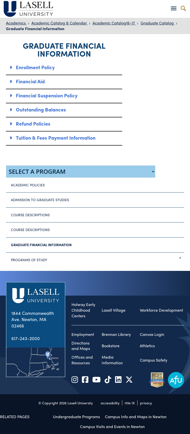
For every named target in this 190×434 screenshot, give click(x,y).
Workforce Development (161, 310)
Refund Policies (33, 123)
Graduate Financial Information (35, 28)
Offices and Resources (82, 360)
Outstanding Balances (41, 109)
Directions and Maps (80, 345)
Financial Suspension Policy (46, 95)
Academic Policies (28, 184)
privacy (146, 402)
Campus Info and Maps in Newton (135, 416)
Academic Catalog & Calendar (59, 23)
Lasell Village (113, 310)
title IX (130, 402)
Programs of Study (97, 258)
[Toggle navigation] (173, 8)
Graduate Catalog (158, 23)
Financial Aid (30, 81)
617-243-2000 (25, 338)
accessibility (110, 402)
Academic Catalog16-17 (114, 23)
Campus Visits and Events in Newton (112, 426)
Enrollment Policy (35, 67)
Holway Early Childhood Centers (83, 310)
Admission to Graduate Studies (40, 199)
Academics (16, 23)
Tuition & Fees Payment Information (55, 137)
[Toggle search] (183, 8)
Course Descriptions (30, 214)
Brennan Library (116, 334)
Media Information (112, 360)
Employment (82, 334)
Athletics (147, 345)
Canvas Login (152, 334)
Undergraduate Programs (76, 416)
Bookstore (110, 345)
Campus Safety (153, 360)
